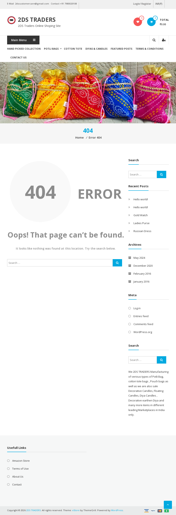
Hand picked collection (24, 48)
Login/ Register (142, 3)
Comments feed (143, 324)
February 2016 (142, 273)
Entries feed (141, 316)
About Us (17, 476)
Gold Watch (140, 215)
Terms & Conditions (149, 48)
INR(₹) (158, 3)
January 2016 (141, 281)
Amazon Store (21, 460)
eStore (76, 510)
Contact (17, 484)
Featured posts (121, 48)
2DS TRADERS (37, 19)
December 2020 (143, 265)
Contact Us (18, 57)
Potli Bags (51, 48)
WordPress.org (142, 332)
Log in (137, 308)
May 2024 (139, 258)
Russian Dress (142, 231)
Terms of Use (20, 468)
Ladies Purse (141, 223)
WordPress (117, 510)
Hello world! (140, 199)
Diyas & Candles (96, 48)
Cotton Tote (73, 48)
